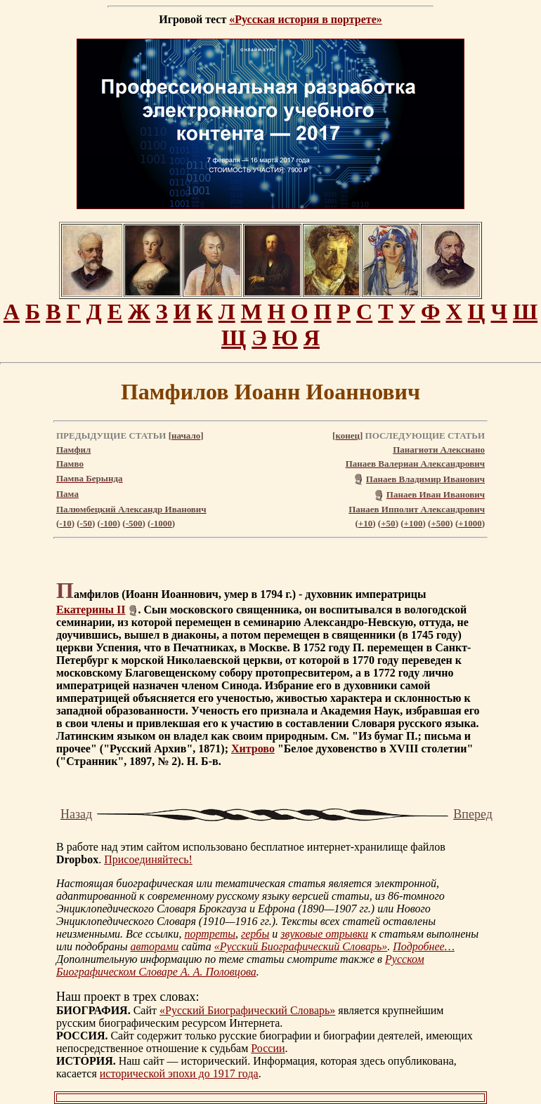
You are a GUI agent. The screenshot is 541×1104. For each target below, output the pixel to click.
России (268, 1048)
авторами (154, 946)
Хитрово (253, 748)
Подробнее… (424, 946)
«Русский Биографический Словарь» (301, 946)
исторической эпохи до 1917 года (179, 1073)
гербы (255, 934)
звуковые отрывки (324, 934)
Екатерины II (90, 610)
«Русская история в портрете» (305, 19)
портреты (209, 934)
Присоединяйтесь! (148, 859)
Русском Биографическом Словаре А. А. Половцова (240, 965)
